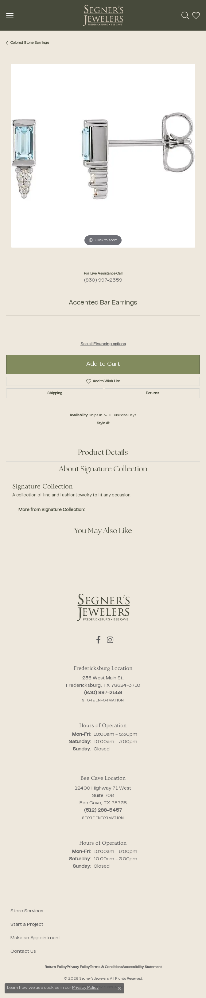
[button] (185, 15)
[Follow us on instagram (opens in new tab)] (110, 640)
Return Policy (56, 967)
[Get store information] (103, 700)
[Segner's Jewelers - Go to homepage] (103, 607)
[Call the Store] (103, 693)
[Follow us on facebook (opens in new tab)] (98, 640)
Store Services (26, 911)
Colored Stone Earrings (29, 42)
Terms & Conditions (106, 967)
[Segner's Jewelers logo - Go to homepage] (103, 15)
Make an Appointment (35, 938)
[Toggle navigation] (10, 15)
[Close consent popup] (119, 988)
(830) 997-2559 (103, 280)
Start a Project (26, 924)
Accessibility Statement (142, 967)
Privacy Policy (78, 967)
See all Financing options (103, 344)
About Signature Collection (103, 469)
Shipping (54, 393)
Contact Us (23, 951)
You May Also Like (103, 531)
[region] (103, 160)
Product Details (103, 453)
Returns (152, 393)
